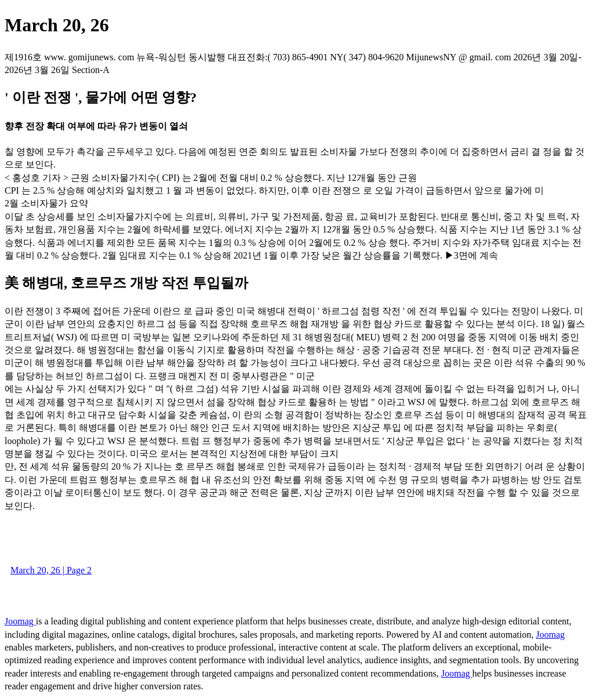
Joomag (20, 621)
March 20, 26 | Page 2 (51, 570)
